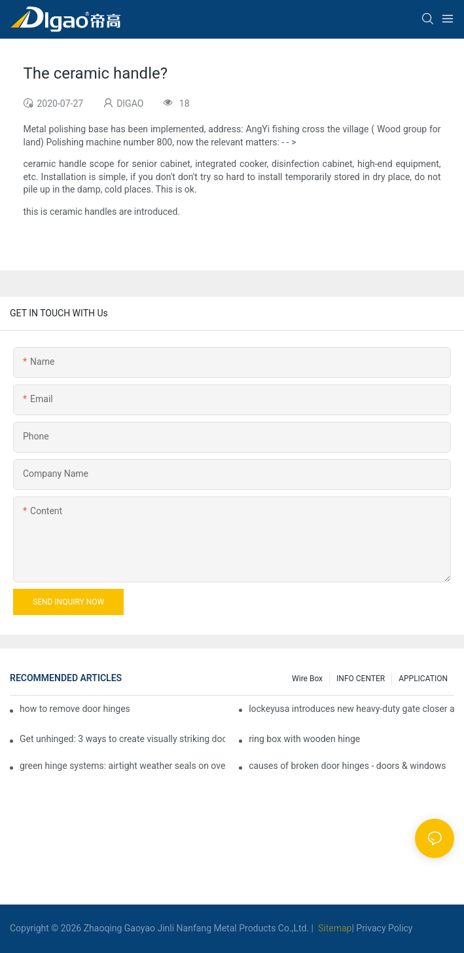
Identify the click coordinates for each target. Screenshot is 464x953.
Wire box (307, 678)
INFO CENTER (360, 678)
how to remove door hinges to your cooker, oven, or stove (75, 708)
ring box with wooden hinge (304, 739)
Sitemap (333, 928)
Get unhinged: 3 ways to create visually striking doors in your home (122, 739)
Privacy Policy (384, 928)
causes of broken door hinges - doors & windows (347, 765)
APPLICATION (423, 678)
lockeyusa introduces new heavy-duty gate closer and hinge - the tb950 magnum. (351, 708)
